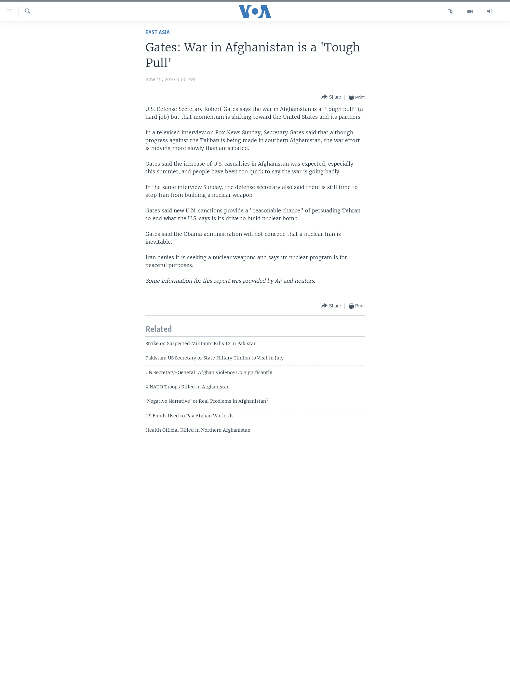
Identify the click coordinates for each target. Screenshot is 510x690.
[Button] (331, 97)
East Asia (157, 32)
